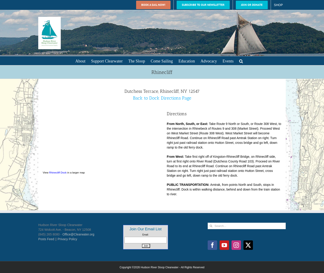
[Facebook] (212, 245)
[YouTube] (224, 245)
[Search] (211, 226)
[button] (241, 60)
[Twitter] (248, 245)
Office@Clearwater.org (78, 234)
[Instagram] (236, 245)
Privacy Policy (67, 239)
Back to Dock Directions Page (162, 98)
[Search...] (247, 226)
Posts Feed (46, 239)
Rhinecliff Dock (58, 172)
